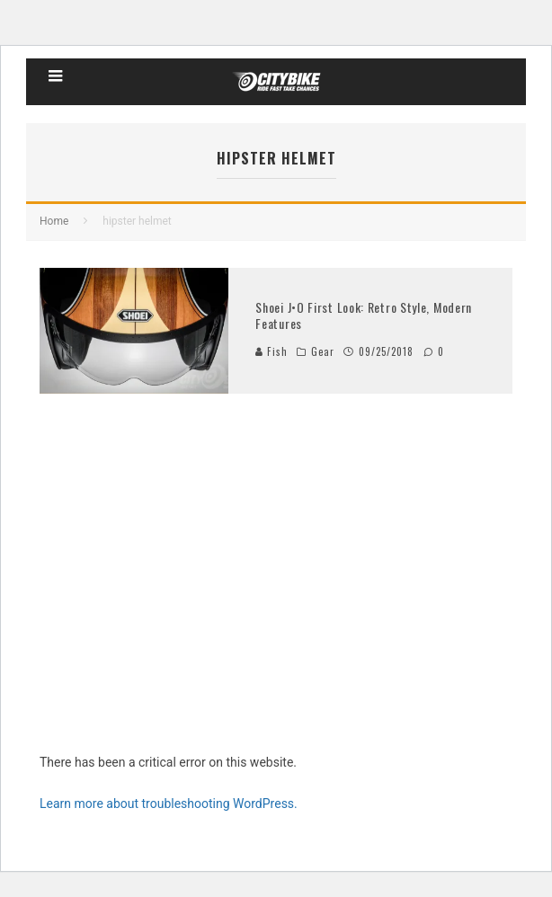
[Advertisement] (276, 600)
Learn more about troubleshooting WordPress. (169, 803)
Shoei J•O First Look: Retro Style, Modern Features (363, 315)
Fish (271, 351)
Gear (322, 351)
